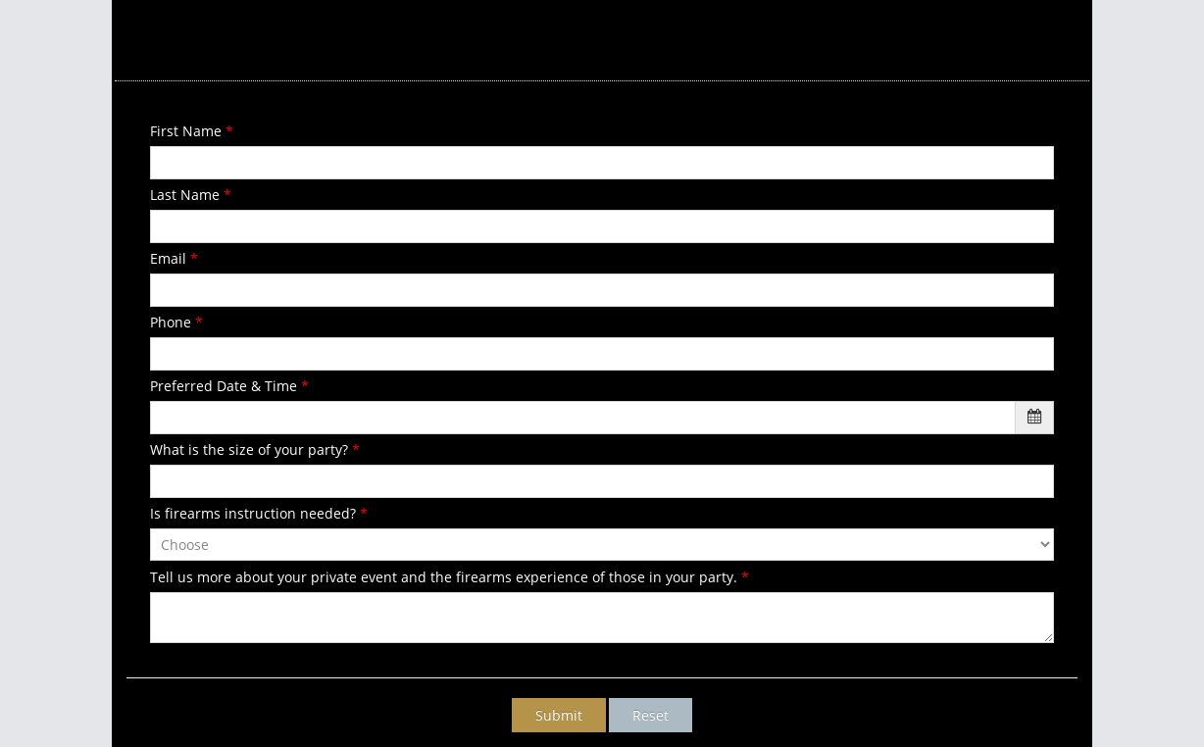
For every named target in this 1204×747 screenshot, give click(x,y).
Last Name (190, 194)
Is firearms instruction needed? (259, 513)
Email (174, 258)
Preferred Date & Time (229, 385)
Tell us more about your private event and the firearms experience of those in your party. (449, 577)
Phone (176, 322)
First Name (191, 131)
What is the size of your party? (255, 449)
